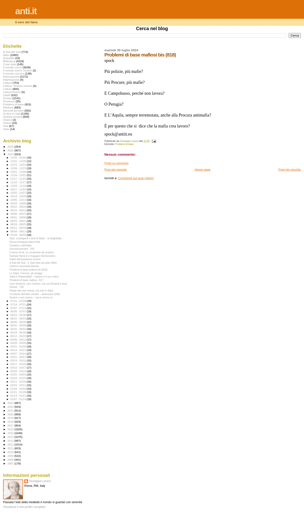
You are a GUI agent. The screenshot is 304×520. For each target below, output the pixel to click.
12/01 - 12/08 (18, 171)
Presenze (9, 101)
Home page (202, 169)
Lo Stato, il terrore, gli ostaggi (26, 273)
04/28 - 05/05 (18, 343)
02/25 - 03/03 (18, 374)
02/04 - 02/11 (18, 385)
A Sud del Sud (12, 51)
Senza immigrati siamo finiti (25, 241)
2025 (10, 150)
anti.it (26, 11)
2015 (10, 433)
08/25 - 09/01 (18, 221)
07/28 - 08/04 (18, 235)
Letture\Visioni (12, 92)
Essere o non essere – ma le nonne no (31, 297)
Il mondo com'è (12, 67)
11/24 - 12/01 (18, 175)
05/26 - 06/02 (18, 329)
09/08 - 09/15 (18, 213)
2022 (10, 406)
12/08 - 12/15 (18, 168)
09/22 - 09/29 (18, 206)
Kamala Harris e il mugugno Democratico (32, 255)
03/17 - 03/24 (18, 364)
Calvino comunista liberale (24, 266)
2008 (10, 459)
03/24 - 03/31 (18, 360)
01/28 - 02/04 (18, 388)
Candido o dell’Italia (20, 245)
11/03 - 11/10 (18, 185)
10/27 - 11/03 (18, 189)
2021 (10, 410)
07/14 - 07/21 (18, 304)
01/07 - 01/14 (18, 399)
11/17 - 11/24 (18, 178)
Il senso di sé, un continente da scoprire (32, 252)
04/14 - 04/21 (18, 350)
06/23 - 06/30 (18, 315)
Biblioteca (9, 61)
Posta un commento (116, 163)
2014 (10, 436)
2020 (10, 414)
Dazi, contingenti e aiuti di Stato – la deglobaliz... (37, 238)
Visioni (7, 122)
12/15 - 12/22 (18, 164)
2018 (10, 421)
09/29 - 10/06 (18, 203)
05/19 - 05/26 (18, 332)
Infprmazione (11, 79)
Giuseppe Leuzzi (40, 481)
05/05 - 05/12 (18, 339)
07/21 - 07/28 (18, 301)
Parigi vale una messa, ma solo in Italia (31, 290)
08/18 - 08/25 (18, 224)
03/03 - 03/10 (18, 371)
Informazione (11, 76)
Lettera (7, 82)
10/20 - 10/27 (18, 192)
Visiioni (7, 119)
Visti (5, 125)
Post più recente (115, 169)
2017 (10, 425)
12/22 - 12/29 (18, 161)
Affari (6, 54)
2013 (10, 440)
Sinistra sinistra (12, 116)
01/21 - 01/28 (18, 392)
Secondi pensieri (13, 110)
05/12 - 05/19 (18, 336)
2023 (10, 402)
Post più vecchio (289, 169)
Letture (7, 88)
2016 (10, 429)
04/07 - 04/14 (18, 353)
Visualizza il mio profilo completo (24, 507)
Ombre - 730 (17, 287)
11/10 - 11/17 (18, 182)
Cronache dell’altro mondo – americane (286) (35, 294)
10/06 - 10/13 (18, 199)
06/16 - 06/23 (18, 318)
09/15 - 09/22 (18, 210)
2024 (10, 154)
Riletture (8, 107)
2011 (10, 448)
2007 (10, 463)
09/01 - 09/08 (18, 217)
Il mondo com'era (13, 73)
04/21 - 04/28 (18, 346)
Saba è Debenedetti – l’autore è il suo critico (34, 276)
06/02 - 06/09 (18, 325)
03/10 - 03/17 (18, 367)
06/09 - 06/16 (18, 322)
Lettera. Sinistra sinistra (17, 85)
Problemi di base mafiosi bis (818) (28, 269)
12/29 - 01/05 (18, 157)
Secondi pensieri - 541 (22, 248)
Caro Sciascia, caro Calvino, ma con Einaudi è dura (38, 283)
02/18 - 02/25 (18, 378)
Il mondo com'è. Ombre (17, 70)
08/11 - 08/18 (18, 227)
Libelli (6, 95)
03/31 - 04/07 (18, 357)
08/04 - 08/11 (18, 231)
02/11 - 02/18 (18, 381)
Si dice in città (11, 113)
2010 (10, 452)
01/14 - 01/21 (18, 395)
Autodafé (8, 58)
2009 (10, 455)
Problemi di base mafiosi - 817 (26, 280)
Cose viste (9, 64)
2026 (10, 146)
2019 (10, 417)
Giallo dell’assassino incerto (25, 259)
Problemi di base (124, 144)
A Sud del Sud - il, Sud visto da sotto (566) (33, 262)
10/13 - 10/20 (18, 196)
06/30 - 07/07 (18, 311)
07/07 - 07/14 (18, 308)
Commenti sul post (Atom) (136, 178)
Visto (6, 129)
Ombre (7, 98)
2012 (10, 444)
